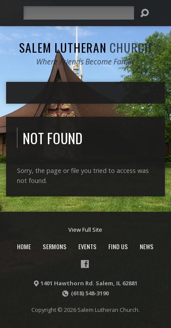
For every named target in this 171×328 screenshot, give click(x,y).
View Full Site (85, 229)
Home (24, 246)
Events (87, 246)
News (147, 246)
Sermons (55, 246)
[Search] (78, 13)
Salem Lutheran (85, 47)
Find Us (118, 246)
